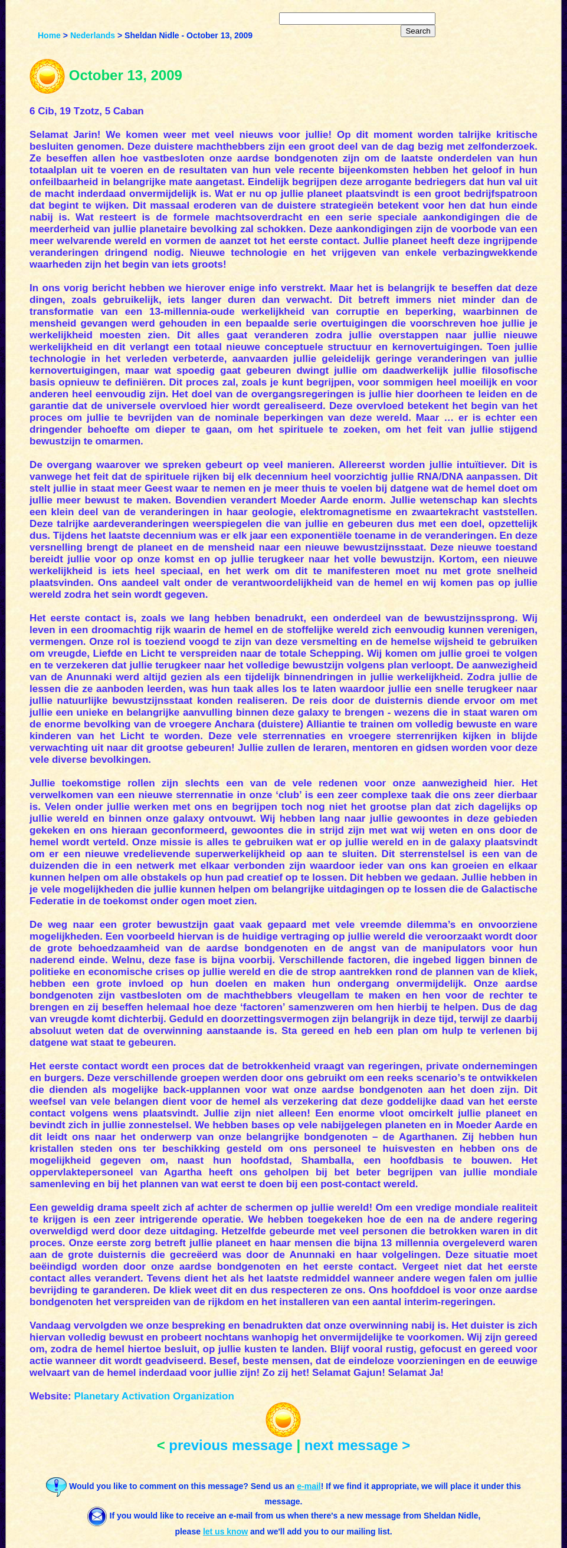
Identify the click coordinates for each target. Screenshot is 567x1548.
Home (49, 35)
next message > (357, 1445)
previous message (230, 1445)
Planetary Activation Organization (154, 1396)
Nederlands (92, 35)
